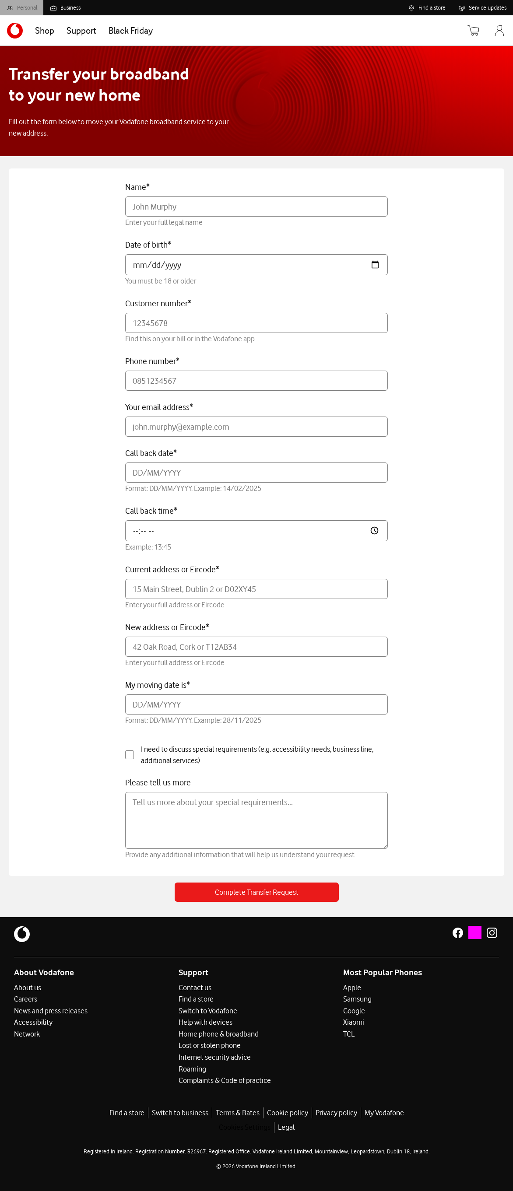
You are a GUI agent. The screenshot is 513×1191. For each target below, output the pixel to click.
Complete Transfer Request (257, 892)
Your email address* (159, 407)
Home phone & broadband (219, 1033)
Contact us (195, 987)
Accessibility (33, 1021)
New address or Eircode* (167, 627)
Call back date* (151, 453)
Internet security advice (215, 1055)
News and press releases (51, 1010)
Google (354, 1010)
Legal (286, 1125)
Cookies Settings (245, 1125)
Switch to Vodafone (208, 1010)
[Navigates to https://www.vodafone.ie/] (15, 30)
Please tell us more (158, 782)
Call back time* (151, 510)
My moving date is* (157, 685)
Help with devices (205, 1021)
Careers (25, 999)
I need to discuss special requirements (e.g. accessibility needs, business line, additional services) (249, 755)
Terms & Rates (238, 1111)
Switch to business (180, 1111)
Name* (137, 187)
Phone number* (152, 361)
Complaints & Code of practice (225, 1078)
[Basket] (471, 31)
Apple (352, 987)
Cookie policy (287, 1111)
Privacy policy (336, 1111)
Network (27, 1033)
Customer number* (158, 303)
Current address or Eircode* (172, 569)
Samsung (357, 999)
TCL (349, 1033)
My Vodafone (384, 1111)
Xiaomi (353, 1021)
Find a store (196, 999)
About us (27, 987)
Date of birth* (148, 244)
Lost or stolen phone (210, 1044)
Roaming (192, 1067)
